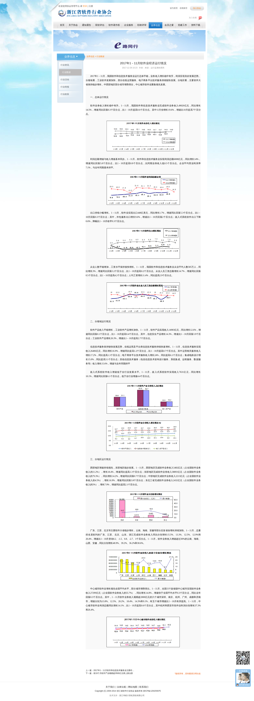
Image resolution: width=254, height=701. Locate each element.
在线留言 (183, 8)
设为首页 (174, 8)
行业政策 (65, 94)
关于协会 (73, 25)
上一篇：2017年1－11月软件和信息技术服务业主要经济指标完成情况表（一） (110, 670)
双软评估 (99, 25)
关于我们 (110, 687)
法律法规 (121, 687)
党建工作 (182, 25)
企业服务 (128, 25)
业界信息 (155, 25)
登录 (84, 6)
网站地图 (132, 687)
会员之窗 (169, 25)
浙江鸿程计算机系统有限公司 (131, 695)
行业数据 (66, 72)
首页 (62, 25)
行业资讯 (65, 65)
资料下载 (195, 25)
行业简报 (65, 87)
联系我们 (143, 687)
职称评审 (141, 25)
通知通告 (86, 25)
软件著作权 (114, 25)
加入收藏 (193, 18)
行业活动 (65, 79)
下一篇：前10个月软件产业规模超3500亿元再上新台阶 (109, 673)
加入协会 (197, 8)
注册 (91, 6)
